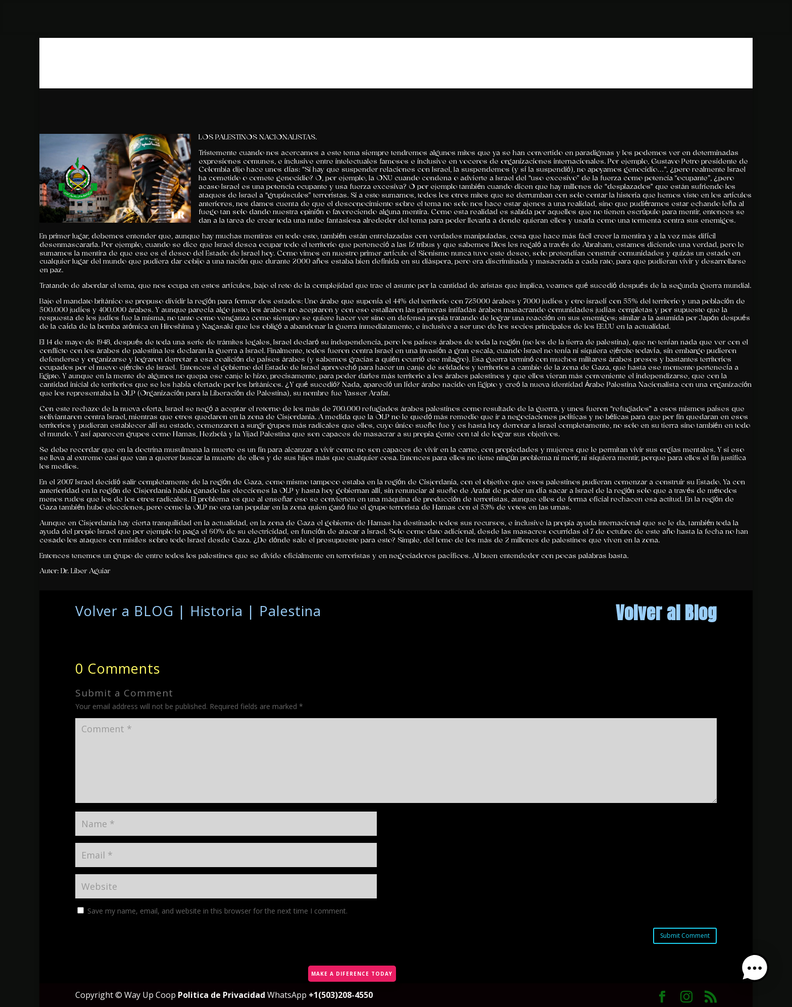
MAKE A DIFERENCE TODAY (350, 970)
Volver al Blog (666, 612)
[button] (761, 975)
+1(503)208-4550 (341, 994)
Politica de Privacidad (222, 994)
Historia (216, 610)
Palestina (290, 610)
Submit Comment (685, 935)
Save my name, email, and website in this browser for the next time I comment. (217, 911)
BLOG (154, 610)
